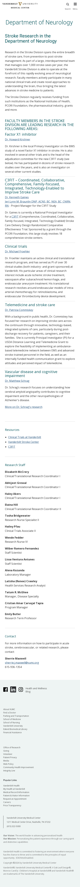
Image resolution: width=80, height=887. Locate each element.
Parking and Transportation (16, 716)
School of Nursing (11, 722)
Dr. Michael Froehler (17, 251)
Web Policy (8, 764)
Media (6, 760)
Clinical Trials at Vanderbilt (24, 437)
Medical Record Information (16, 792)
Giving (6, 750)
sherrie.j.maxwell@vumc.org (22, 662)
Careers (7, 802)
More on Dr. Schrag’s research (23, 407)
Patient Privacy (10, 757)
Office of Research (11, 747)
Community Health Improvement (18, 767)
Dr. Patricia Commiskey (19, 310)
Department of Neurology (39, 22)
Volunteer (7, 754)
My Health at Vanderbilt (14, 789)
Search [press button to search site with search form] (68, 6)
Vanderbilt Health (11, 785)
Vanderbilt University (13, 725)
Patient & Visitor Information (16, 795)
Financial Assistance (12, 732)
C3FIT (15, 216)
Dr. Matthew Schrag (17, 381)
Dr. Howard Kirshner (17, 139)
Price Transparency (12, 805)
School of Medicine (12, 719)
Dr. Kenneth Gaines (17, 197)
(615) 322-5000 (14, 826)
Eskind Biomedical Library (15, 729)
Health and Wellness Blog (36, 690)
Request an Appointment (14, 798)
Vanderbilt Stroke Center (23, 442)
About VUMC (9, 709)
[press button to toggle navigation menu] (75, 8)
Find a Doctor (9, 712)
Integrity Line (9, 770)
